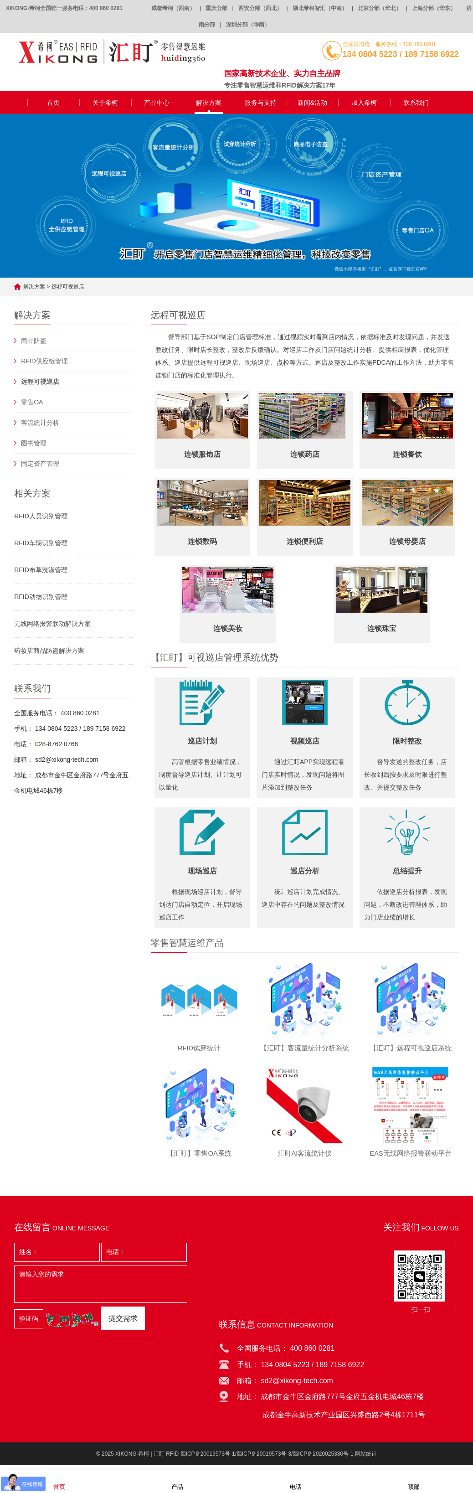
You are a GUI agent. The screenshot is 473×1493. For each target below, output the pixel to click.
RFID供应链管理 (44, 361)
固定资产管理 (40, 463)
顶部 (414, 1481)
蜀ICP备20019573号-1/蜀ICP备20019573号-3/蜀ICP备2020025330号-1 (267, 1459)
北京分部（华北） (379, 8)
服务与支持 (261, 102)
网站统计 (366, 1459)
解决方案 (208, 102)
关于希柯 (105, 102)
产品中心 (157, 102)
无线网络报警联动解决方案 (52, 623)
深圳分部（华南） (248, 24)
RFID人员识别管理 (40, 516)
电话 (296, 1481)
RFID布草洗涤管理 (40, 569)
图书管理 (33, 443)
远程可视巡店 (67, 287)
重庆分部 (216, 8)
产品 (177, 1481)
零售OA (32, 402)
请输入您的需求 (100, 1289)
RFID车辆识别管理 (40, 543)
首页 (53, 102)
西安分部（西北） (260, 8)
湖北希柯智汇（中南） (320, 8)
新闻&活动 (312, 102)
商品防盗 (33, 340)
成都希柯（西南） (173, 8)
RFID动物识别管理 (40, 596)
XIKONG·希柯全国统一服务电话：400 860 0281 (64, 8)
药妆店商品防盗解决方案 (49, 650)
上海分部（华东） (434, 8)
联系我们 (416, 102)
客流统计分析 (40, 422)
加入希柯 (364, 102)
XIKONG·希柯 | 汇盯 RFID (147, 1459)
